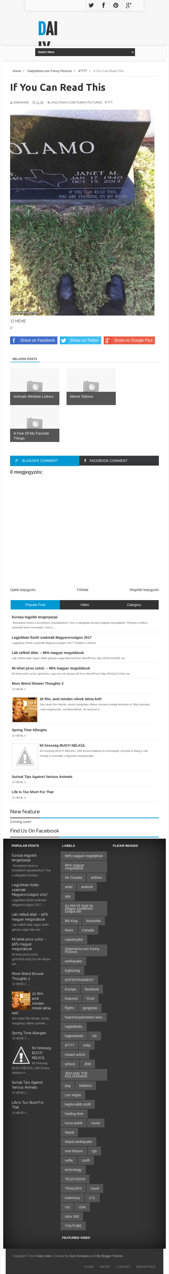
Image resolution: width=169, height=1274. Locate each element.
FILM (90, 999)
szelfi (86, 1160)
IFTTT (109, 102)
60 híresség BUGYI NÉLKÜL (41, 1053)
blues (69, 930)
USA (82, 1207)
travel (95, 1188)
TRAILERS (73, 1188)
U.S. (92, 1198)
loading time (74, 1114)
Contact (123, 1266)
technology (73, 1170)
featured (71, 999)
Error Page (145, 1266)
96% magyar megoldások (74, 866)
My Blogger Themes (110, 1256)
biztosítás (93, 921)
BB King (71, 921)
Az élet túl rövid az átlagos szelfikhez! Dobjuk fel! (79, 908)
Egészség (72, 970)
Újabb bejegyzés (23, 590)
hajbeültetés (74, 1036)
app (67, 896)
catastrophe (74, 939)
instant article (75, 1055)
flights (69, 1008)
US (67, 1207)
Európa (70, 989)
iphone (70, 1064)
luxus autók (73, 1123)
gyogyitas (90, 1008)
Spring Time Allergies (29, 1033)
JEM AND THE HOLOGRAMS (76, 1074)
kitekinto (85, 1086)
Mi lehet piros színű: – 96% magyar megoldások (29, 944)
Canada (88, 930)
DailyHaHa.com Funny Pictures (76, 102)
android (87, 887)
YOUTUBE (73, 1226)
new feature (74, 1151)
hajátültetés (74, 1027)
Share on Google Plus (128, 340)
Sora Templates (79, 1256)
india (86, 1045)
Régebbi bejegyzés (144, 590)
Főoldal (82, 590)
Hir (94, 1036)
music (95, 1123)
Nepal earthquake (78, 1142)
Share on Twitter (79, 340)
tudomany (72, 1198)
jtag (67, 1086)
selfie (69, 1160)
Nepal (69, 1132)
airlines (96, 878)
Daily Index (44, 1256)
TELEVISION (75, 1179)
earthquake (73, 961)
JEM (87, 1064)
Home (89, 1266)
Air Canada (73, 878)
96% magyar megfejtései (84, 856)
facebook (92, 989)
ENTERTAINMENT (79, 980)
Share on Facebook (32, 340)
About (105, 1266)
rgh (94, 1151)
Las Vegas (73, 1095)
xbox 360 (72, 1216)
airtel (68, 887)
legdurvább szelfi (78, 1104)
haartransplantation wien (83, 1017)
